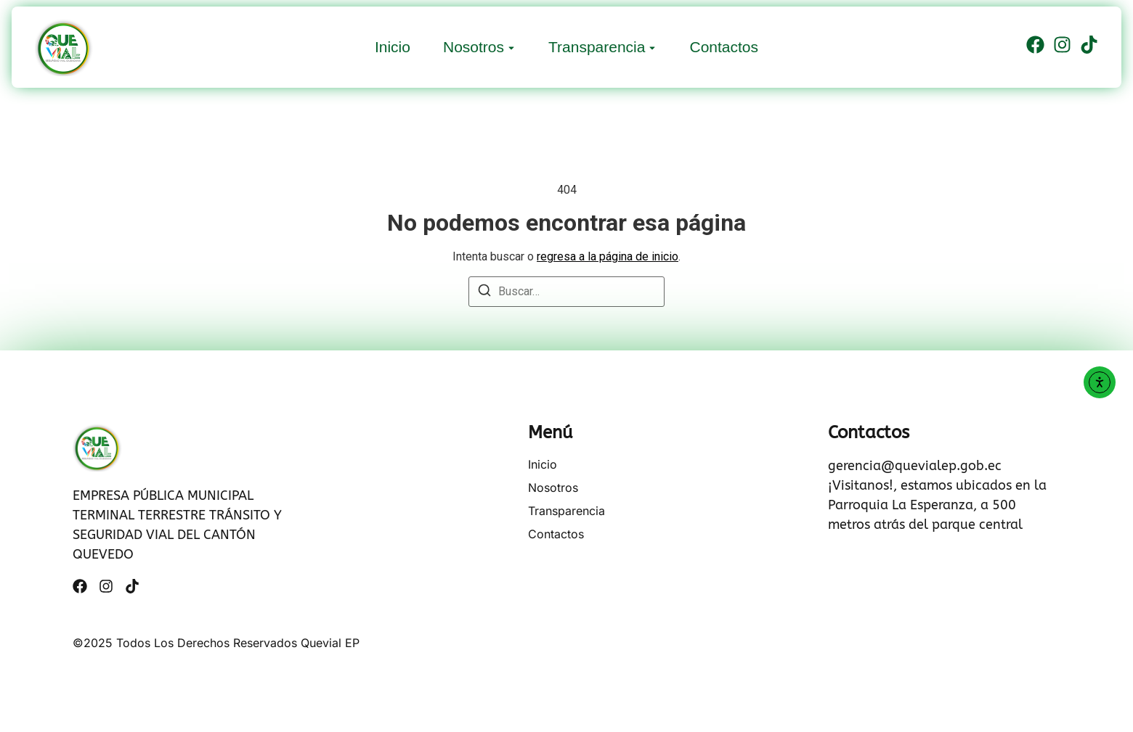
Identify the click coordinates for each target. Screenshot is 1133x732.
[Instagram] (1062, 47)
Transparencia (596, 46)
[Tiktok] (1089, 47)
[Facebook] (1035, 47)
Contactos (723, 46)
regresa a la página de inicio (607, 256)
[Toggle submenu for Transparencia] (651, 46)
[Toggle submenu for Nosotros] (510, 46)
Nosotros (473, 46)
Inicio (392, 46)
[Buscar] (484, 292)
